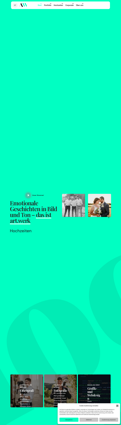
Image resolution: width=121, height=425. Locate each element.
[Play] (28, 195)
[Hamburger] (15, 5)
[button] (117, 406)
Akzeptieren (69, 419)
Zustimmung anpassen (109, 419)
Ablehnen (89, 419)
